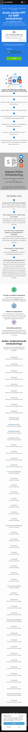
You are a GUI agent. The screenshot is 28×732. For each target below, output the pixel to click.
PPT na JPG (14, 498)
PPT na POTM (14, 539)
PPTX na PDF (14, 653)
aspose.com (11, 24)
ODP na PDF (14, 377)
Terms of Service (11, 45)
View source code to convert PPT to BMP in (14, 186)
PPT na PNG (14, 518)
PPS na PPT (14, 444)
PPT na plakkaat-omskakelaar (14, 525)
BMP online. (19, 182)
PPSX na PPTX (14, 465)
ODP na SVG (14, 397)
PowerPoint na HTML (14, 424)
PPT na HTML (14, 492)
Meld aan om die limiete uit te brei (14, 38)
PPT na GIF (14, 485)
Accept (14, 723)
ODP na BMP (14, 357)
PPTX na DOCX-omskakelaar (13, 619)
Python (3, 188)
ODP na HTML (13, 364)
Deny (19, 727)
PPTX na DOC (14, 613)
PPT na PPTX (14, 566)
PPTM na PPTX (14, 599)
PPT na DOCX (14, 478)
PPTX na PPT (14, 673)
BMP (8, 52)
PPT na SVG (14, 572)
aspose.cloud (23, 24)
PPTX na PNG (14, 660)
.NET (7, 188)
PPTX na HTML (14, 633)
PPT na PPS (14, 552)
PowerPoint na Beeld (14, 431)
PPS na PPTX (14, 451)
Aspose (6, 2)
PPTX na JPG (14, 640)
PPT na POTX (14, 545)
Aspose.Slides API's (16, 332)
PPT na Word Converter (14, 586)
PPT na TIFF (14, 579)
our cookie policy (17, 720)
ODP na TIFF (14, 404)
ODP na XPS (14, 411)
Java (10, 188)
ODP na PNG (14, 384)
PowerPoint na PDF (14, 438)
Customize (8, 727)
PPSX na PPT (14, 458)
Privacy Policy (20, 45)
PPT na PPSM (14, 559)
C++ (13, 188)
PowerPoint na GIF (14, 417)
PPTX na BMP (14, 606)
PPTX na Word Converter (14, 693)
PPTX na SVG (14, 680)
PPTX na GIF (14, 626)
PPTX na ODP (14, 646)
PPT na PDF (14, 512)
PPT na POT (14, 532)
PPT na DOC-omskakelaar (14, 471)
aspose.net (16, 24)
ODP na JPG (14, 370)
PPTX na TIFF (14, 687)
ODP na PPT (14, 391)
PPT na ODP (14, 505)
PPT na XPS (14, 592)
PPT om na (12, 182)
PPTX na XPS (14, 700)
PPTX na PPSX (14, 666)
